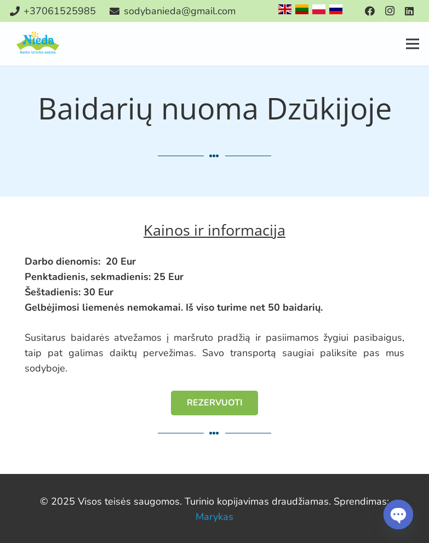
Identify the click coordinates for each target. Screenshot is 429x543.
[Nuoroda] (38, 43)
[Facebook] (370, 11)
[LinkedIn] (409, 11)
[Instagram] (389, 11)
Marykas (214, 516)
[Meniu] (412, 44)
